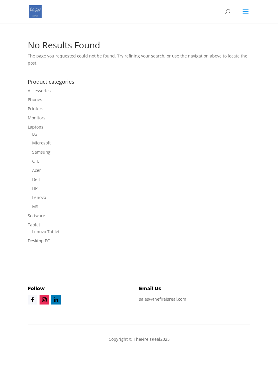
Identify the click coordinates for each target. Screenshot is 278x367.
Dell (36, 179)
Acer (36, 170)
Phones (35, 99)
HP (34, 188)
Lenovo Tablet (46, 231)
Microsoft (41, 143)
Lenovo (39, 197)
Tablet (34, 225)
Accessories (39, 90)
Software (36, 215)
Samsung (41, 152)
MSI (36, 206)
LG (34, 134)
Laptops (35, 127)
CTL (35, 161)
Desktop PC (39, 240)
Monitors (36, 118)
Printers (35, 108)
